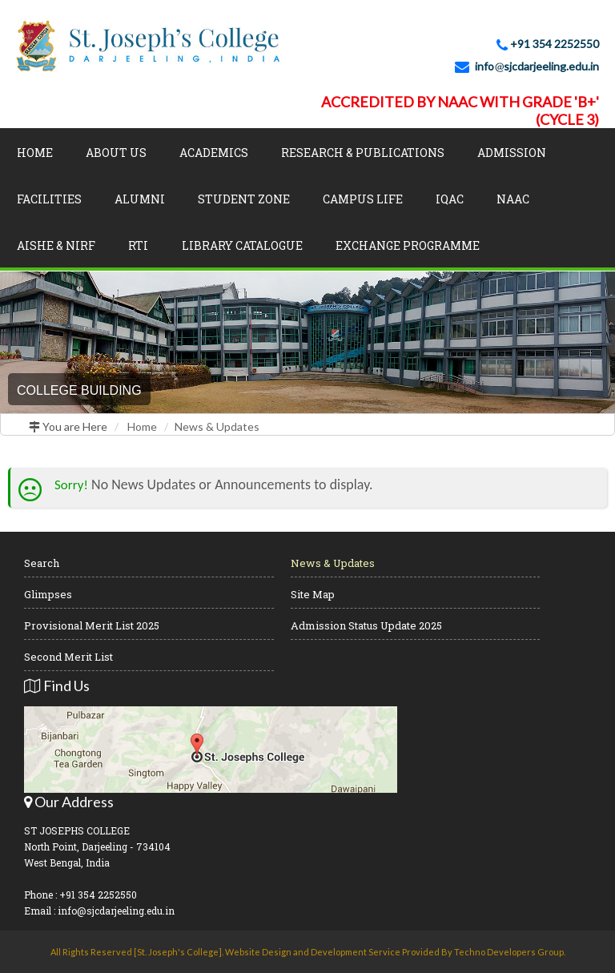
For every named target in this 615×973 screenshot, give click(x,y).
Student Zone (244, 199)
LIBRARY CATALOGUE (242, 245)
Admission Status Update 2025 (366, 625)
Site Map (313, 594)
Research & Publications (362, 152)
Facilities (49, 199)
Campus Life (363, 199)
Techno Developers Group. (509, 952)
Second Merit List (68, 656)
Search (41, 563)
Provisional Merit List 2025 (91, 625)
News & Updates (217, 426)
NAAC (512, 199)
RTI (138, 245)
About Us (116, 152)
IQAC (450, 199)
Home (35, 152)
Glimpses (48, 594)
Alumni (140, 199)
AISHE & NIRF (56, 245)
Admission (511, 152)
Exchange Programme (408, 245)
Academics (213, 152)
